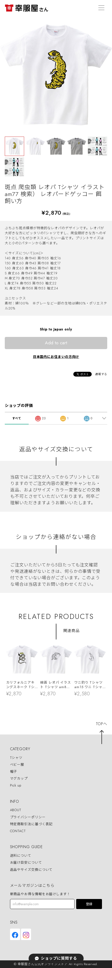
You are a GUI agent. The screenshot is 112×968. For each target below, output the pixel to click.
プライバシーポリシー (28, 817)
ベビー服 (17, 764)
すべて (16, 418)
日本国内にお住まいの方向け (56, 356)
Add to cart (56, 343)
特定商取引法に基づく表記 (31, 824)
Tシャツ (16, 757)
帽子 (13, 771)
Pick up (15, 785)
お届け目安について (26, 862)
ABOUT (15, 810)
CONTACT (18, 831)
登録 (89, 904)
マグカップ (19, 778)
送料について (20, 855)
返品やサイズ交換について (31, 869)
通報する (101, 374)
